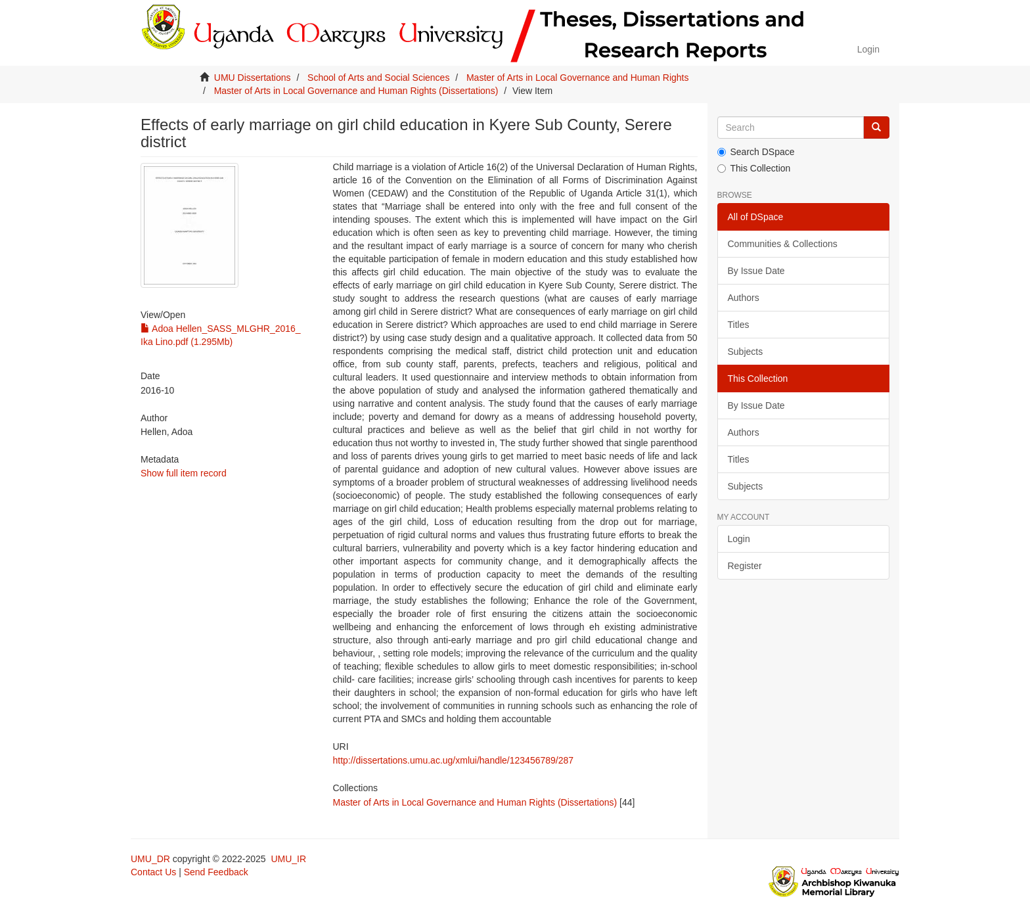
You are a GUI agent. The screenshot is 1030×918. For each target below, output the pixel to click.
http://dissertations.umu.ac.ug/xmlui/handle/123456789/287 (452, 760)
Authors (743, 297)
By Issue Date (756, 270)
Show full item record (184, 473)
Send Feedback (216, 872)
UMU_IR (288, 859)
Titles (739, 324)
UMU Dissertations (252, 77)
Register (745, 566)
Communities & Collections (783, 244)
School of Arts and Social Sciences (378, 77)
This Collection (754, 168)
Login (739, 539)
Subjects (745, 351)
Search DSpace (756, 152)
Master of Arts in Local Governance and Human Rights (577, 77)
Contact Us (153, 872)
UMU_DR (150, 859)
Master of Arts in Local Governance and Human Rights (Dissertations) (356, 90)
